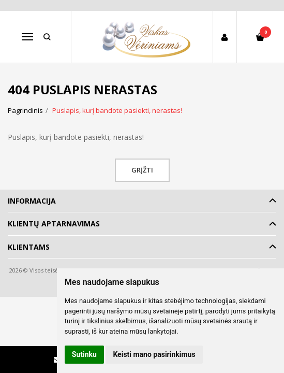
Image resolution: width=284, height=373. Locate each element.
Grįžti (142, 170)
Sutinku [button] (84, 354)
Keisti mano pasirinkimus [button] (154, 354)
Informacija (32, 201)
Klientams (29, 247)
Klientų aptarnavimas (54, 223)
